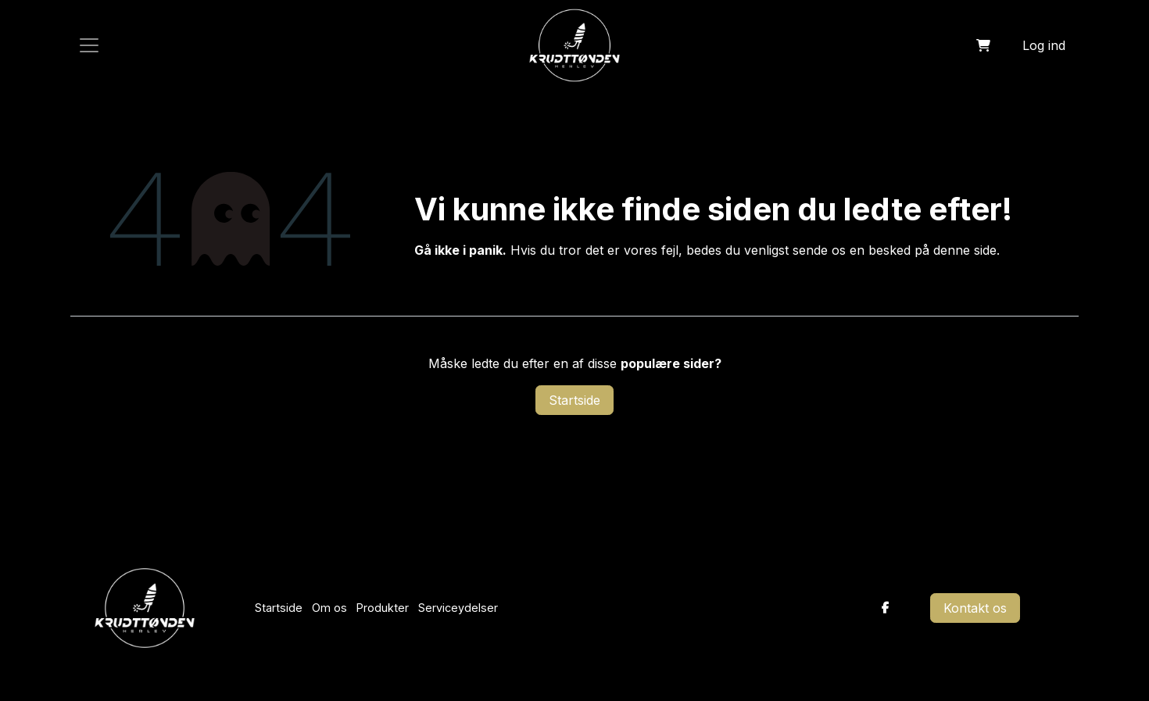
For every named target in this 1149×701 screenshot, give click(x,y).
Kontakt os (975, 608)
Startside (574, 400)
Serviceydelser (458, 607)
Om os (329, 607)
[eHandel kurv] (983, 45)
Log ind (1043, 45)
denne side (965, 250)
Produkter (382, 607)
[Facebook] (885, 608)
